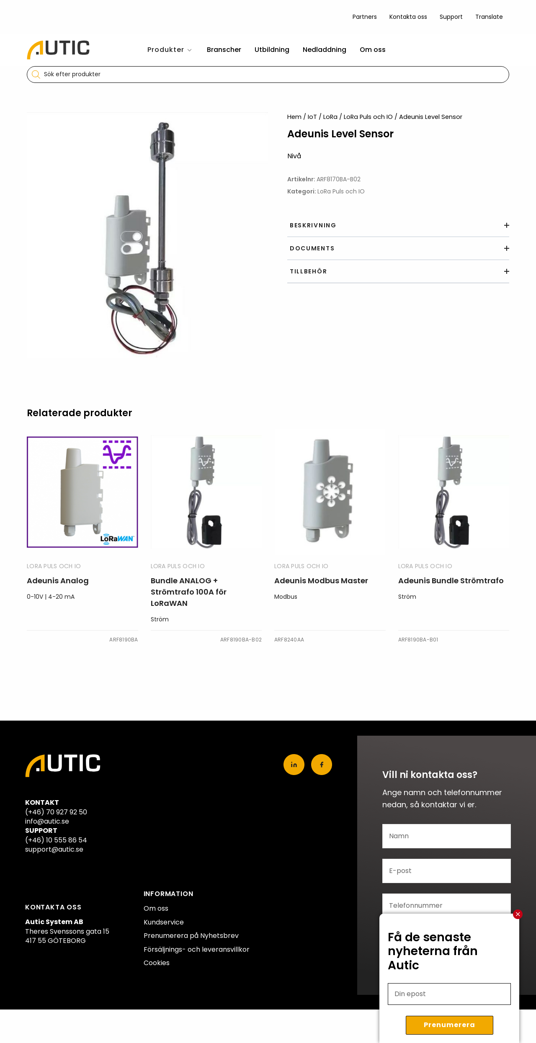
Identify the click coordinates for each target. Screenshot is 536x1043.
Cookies (157, 963)
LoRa (330, 117)
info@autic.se (47, 821)
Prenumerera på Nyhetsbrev (191, 935)
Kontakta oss (408, 17)
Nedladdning (324, 49)
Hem (294, 117)
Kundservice (164, 922)
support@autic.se (54, 849)
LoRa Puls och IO (368, 117)
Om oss (373, 49)
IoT (312, 117)
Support (451, 17)
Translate (489, 17)
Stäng (518, 914)
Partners (365, 17)
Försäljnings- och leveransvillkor (197, 949)
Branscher (224, 49)
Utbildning (272, 49)
